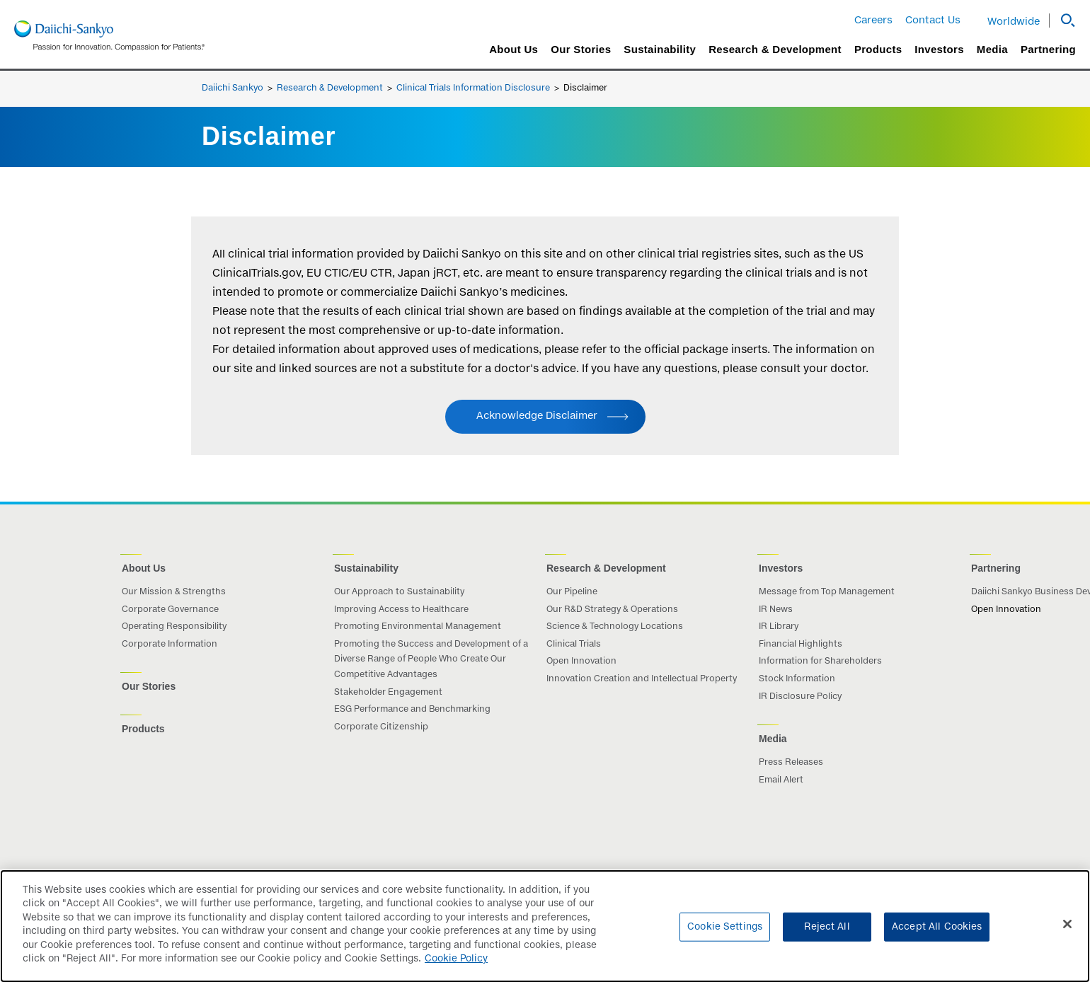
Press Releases (791, 762)
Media (992, 49)
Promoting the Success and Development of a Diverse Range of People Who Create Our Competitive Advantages (431, 659)
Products (878, 49)
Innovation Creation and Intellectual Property (641, 679)
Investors (938, 49)
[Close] (1067, 931)
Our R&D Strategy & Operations (612, 610)
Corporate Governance (170, 610)
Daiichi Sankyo (232, 88)
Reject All (826, 934)
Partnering (1048, 49)
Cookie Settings (724, 934)
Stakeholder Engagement (388, 692)
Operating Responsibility (174, 627)
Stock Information (797, 679)
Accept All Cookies (937, 934)
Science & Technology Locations (614, 627)
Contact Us (932, 20)
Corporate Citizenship (381, 727)
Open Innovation (581, 661)
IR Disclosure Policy (800, 697)
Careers (873, 20)
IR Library (778, 627)
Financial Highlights (800, 644)
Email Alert (781, 780)
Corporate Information (169, 644)
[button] (1062, 20)
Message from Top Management (827, 592)
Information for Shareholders (820, 661)
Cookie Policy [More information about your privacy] (456, 966)
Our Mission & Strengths (174, 592)
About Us (513, 49)
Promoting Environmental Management (417, 627)
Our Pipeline (571, 592)
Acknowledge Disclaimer (536, 416)
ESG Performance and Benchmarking (412, 709)
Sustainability (660, 49)
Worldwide (1013, 22)
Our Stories (581, 49)
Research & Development (775, 49)
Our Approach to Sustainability (399, 592)
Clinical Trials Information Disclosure (473, 88)
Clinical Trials (573, 644)
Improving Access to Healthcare (401, 610)
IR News (776, 610)
